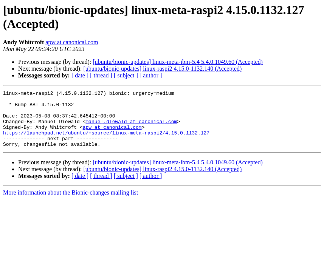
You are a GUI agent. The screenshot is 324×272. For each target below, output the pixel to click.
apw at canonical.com (71, 42)
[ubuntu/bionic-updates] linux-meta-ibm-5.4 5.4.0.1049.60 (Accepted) (178, 62)
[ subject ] (126, 75)
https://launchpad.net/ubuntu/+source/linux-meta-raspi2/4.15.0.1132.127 (106, 141)
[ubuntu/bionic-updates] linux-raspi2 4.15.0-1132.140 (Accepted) (162, 68)
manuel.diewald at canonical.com (131, 128)
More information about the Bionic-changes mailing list (70, 204)
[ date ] (79, 75)
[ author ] (151, 75)
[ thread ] (101, 75)
